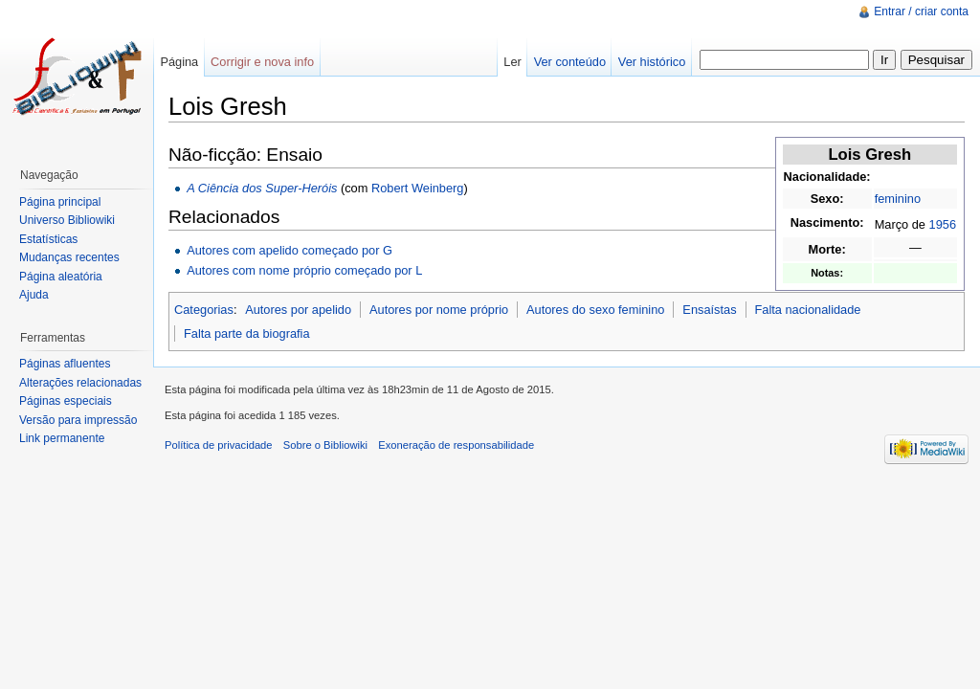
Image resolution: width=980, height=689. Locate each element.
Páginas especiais (65, 401)
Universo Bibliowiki (67, 220)
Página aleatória (60, 276)
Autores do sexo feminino (595, 309)
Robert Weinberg (417, 188)
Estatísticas (48, 239)
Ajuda (34, 294)
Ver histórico (651, 62)
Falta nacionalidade (807, 309)
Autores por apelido (298, 309)
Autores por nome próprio (438, 309)
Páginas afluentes (64, 363)
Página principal (59, 202)
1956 (942, 224)
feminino (898, 198)
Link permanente (61, 438)
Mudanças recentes (69, 257)
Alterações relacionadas (80, 382)
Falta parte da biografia (247, 333)
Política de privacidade (219, 445)
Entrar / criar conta (921, 11)
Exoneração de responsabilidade (456, 445)
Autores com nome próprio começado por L (304, 270)
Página (179, 62)
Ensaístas (709, 309)
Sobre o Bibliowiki (325, 445)
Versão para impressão (78, 420)
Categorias (204, 309)
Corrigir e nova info (262, 62)
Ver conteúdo (570, 62)
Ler (512, 62)
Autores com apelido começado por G (289, 250)
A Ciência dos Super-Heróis (262, 188)
